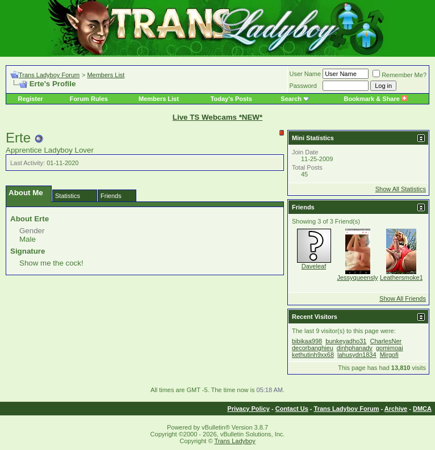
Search (291, 98)
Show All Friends (402, 298)
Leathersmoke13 (403, 277)
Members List (105, 75)
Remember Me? (399, 75)
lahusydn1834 (357, 354)
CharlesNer (386, 341)
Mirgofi (389, 354)
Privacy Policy (248, 408)
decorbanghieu (312, 347)
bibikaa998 (307, 341)
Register (30, 98)
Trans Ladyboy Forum (49, 75)
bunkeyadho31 (345, 341)
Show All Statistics (400, 189)
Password (303, 85)
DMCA (422, 408)
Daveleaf (314, 266)
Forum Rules (89, 98)
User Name (305, 73)
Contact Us (291, 408)
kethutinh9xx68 (313, 354)
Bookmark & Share (375, 98)
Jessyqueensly (357, 277)
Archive (395, 408)
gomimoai (389, 347)
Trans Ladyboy (234, 441)
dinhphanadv (355, 347)
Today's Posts (231, 98)
